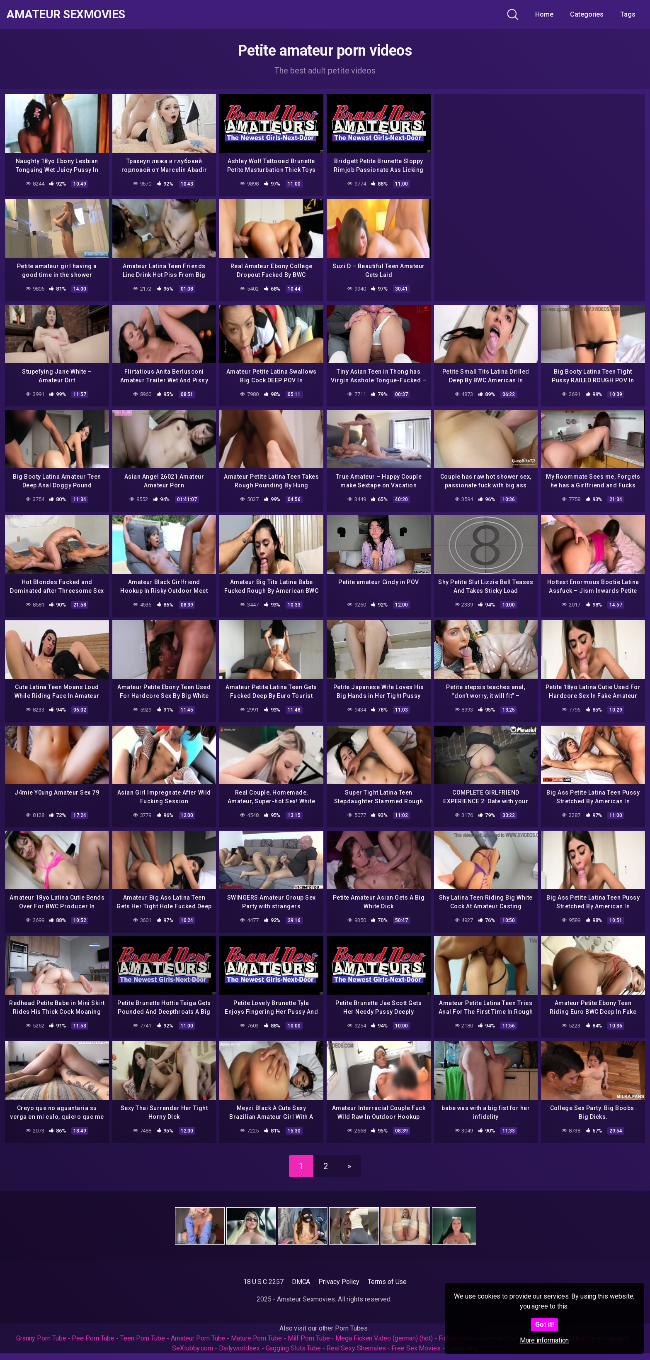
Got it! (544, 1324)
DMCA (301, 1282)
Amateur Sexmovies (65, 14)
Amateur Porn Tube (198, 1338)
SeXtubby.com (193, 1348)
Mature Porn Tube (256, 1338)
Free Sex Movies (416, 1348)
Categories (587, 14)
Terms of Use (387, 1282)
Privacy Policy (338, 1282)
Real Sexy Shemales (356, 1348)
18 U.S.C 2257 (263, 1282)
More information (544, 1340)
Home (544, 14)
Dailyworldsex (239, 1348)
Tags (627, 14)
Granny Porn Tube (41, 1338)
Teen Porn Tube (142, 1338)
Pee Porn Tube (93, 1338)
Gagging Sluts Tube (293, 1348)
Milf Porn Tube (309, 1338)
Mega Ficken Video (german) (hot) (383, 1338)
